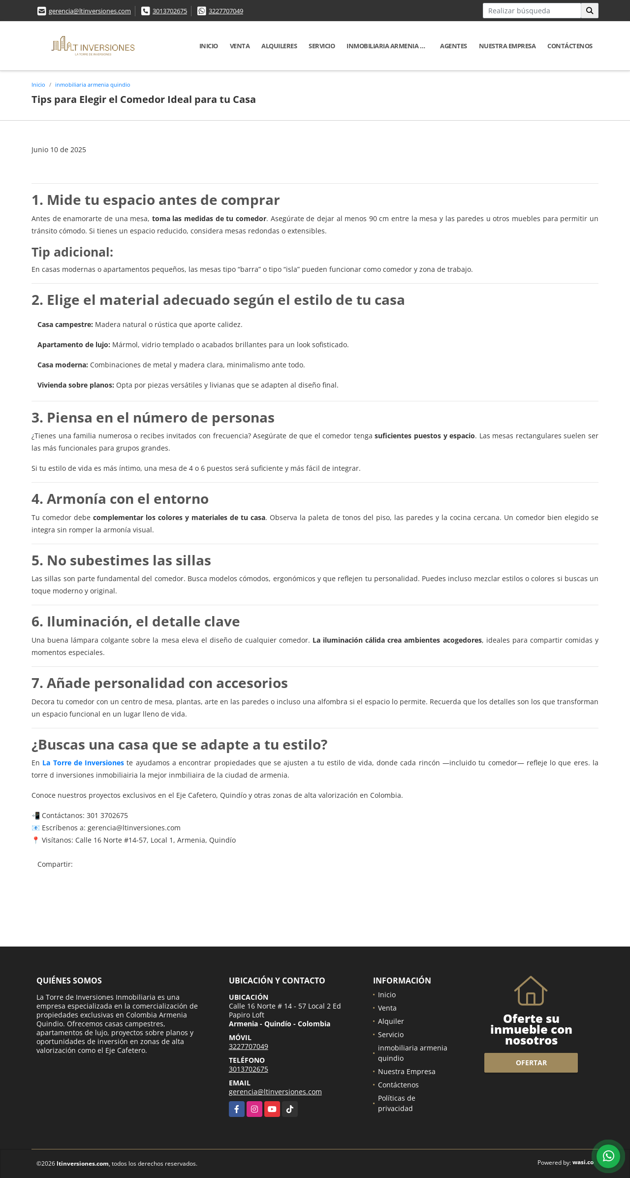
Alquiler (391, 1021)
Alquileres (279, 45)
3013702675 (170, 10)
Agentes (453, 45)
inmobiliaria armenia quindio (390, 45)
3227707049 (226, 10)
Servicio (322, 45)
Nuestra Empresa (507, 45)
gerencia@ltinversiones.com (90, 10)
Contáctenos (570, 45)
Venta (240, 45)
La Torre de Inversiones (83, 762)
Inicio (208, 45)
